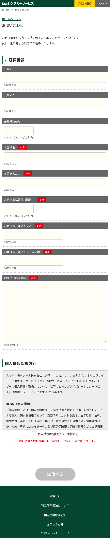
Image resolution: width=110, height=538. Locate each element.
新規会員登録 (84, 3)
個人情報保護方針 (55, 515)
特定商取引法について (55, 505)
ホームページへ (11, 19)
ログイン (102, 3)
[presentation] (55, 454)
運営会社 (55, 496)
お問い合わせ (55, 524)
